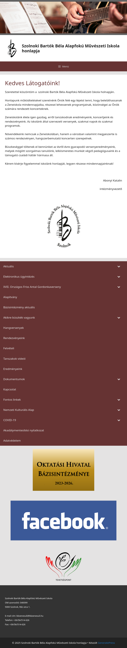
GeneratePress (106, 642)
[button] (5, 17)
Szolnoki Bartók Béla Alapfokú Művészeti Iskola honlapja (71, 48)
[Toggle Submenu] (119, 266)
